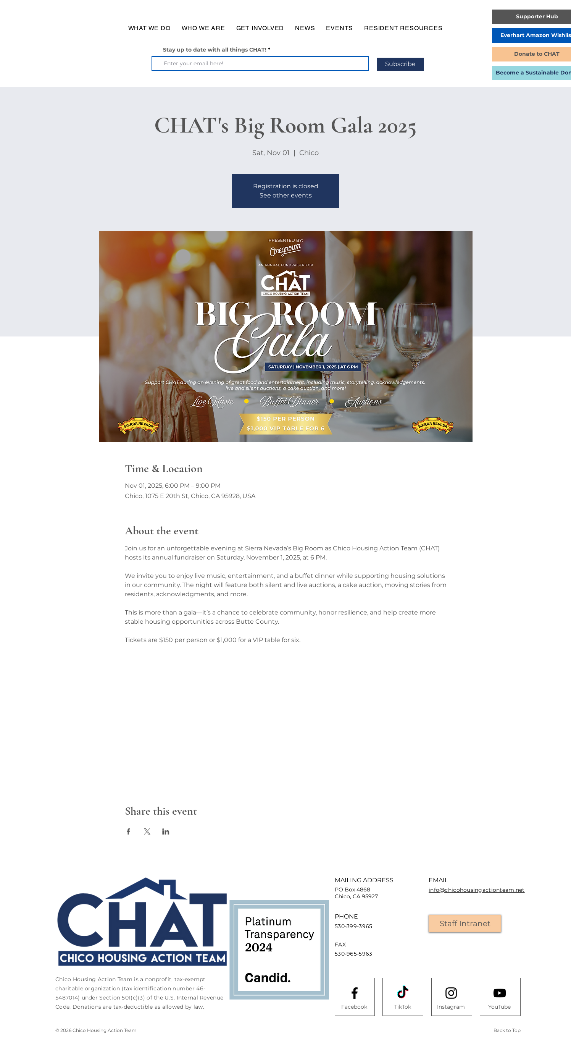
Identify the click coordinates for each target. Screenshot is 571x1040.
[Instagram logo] (451, 993)
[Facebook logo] (354, 993)
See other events (286, 195)
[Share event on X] (147, 831)
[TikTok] (402, 1007)
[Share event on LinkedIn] (165, 831)
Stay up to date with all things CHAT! (214, 49)
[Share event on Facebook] (128, 831)
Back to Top (507, 1030)
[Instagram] (451, 1007)
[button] (149, 28)
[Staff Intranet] (465, 923)
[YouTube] (499, 1007)
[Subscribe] (400, 64)
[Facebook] (354, 1007)
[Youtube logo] (499, 993)
